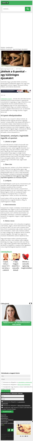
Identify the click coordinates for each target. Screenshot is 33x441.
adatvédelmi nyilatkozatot (25, 382)
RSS (2, 425)
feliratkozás (6, 391)
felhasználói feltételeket (24, 384)
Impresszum (4, 416)
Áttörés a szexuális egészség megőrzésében (26, 264)
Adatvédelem (4, 418)
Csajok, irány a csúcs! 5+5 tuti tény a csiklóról (5, 265)
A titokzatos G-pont (6, 99)
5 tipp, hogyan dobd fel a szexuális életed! (15, 265)
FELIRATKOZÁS (7, 411)
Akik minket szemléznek (7, 423)
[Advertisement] (16, 29)
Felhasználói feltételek (7, 420)
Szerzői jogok (4, 421)
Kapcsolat (3, 415)
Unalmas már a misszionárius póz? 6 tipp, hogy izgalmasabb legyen (23, 428)
